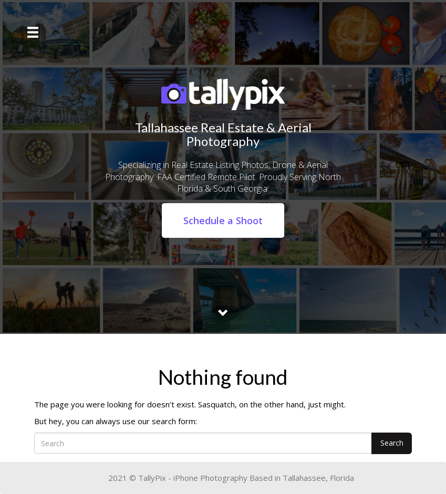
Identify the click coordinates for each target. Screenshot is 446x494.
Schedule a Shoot (223, 220)
